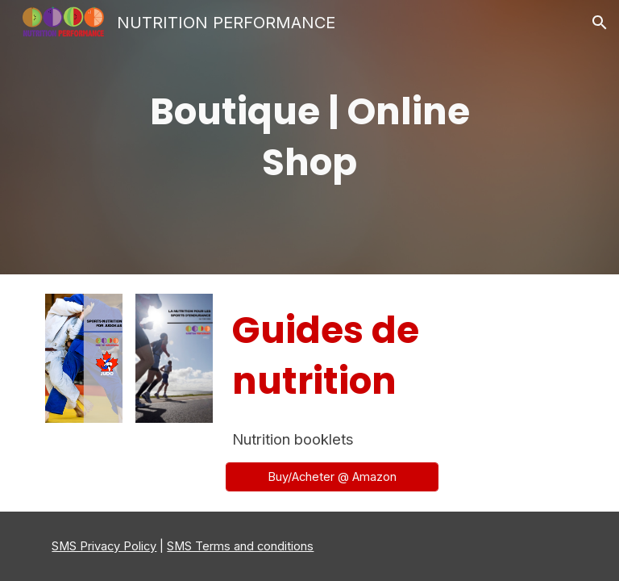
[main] (309, 137)
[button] (599, 22)
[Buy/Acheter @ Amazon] (331, 476)
